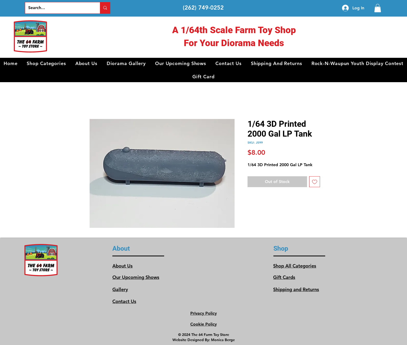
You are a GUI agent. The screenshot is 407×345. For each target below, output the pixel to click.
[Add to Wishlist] (314, 181)
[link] (377, 8)
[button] (46, 63)
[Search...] (58, 7)
